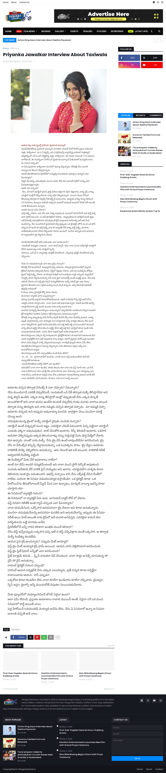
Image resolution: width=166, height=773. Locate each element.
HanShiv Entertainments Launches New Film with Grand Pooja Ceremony (57, 676)
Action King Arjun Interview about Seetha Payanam (44, 40)
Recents (140, 115)
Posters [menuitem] (101, 31)
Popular (125, 115)
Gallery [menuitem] (59, 31)
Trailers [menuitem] (87, 31)
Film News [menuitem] (29, 31)
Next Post (108, 688)
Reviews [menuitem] (45, 31)
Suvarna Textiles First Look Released (146, 136)
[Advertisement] (140, 90)
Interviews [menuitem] (117, 31)
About (13, 2)
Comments (156, 115)
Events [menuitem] (74, 31)
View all (110, 645)
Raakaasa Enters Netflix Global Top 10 (140, 211)
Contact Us (24, 2)
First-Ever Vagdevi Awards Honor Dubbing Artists (20, 674)
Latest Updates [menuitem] (144, 31)
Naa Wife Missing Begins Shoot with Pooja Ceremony (95, 674)
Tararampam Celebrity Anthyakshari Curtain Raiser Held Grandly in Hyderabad (148, 150)
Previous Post (11, 688)
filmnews (15, 48)
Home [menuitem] (8, 31)
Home (5, 2)
